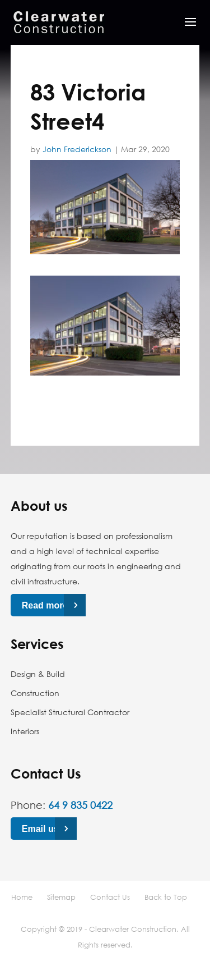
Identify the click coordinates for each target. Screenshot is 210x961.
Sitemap (61, 897)
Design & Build (38, 674)
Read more (45, 605)
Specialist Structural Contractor (70, 712)
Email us (40, 829)
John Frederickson (77, 149)
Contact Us (110, 897)
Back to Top (165, 897)
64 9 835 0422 (80, 805)
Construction (35, 693)
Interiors (25, 731)
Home (21, 897)
